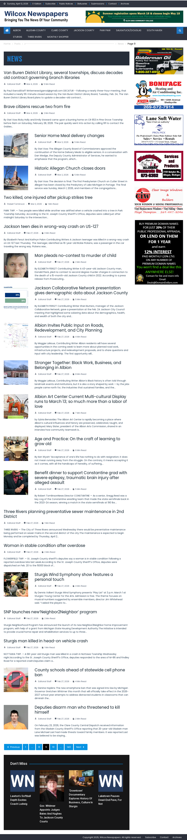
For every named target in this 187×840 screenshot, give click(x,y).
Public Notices (66, 3)
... (32, 746)
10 (53, 746)
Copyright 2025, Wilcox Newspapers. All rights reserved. (112, 836)
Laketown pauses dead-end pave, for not (110, 799)
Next (80, 746)
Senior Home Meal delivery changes (69, 135)
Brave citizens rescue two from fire (37, 106)
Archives (125, 3)
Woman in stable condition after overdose (44, 545)
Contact (112, 3)
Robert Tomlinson (16, 203)
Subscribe (50, 3)
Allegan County (36, 29)
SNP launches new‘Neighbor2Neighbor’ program (50, 611)
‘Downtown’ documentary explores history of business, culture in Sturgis (81, 797)
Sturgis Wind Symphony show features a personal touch (74, 576)
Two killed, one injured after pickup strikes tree (48, 197)
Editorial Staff (13, 83)
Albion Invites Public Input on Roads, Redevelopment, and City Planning (69, 327)
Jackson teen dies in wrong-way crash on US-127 (51, 226)
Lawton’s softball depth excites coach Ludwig (20, 799)
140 (69, 746)
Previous (13, 746)
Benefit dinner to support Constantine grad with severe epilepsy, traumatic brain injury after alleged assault (81, 477)
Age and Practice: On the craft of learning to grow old (77, 441)
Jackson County (84, 29)
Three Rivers (35, 36)
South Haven (154, 29)
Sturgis (17, 36)
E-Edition (37, 3)
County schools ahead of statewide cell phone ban (80, 672)
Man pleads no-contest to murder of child (75, 255)
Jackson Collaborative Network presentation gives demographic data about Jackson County (81, 290)
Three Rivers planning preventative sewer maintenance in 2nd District (64, 513)
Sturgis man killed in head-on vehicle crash (46, 640)
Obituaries (82, 3)
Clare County (59, 29)
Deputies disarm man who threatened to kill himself (77, 709)
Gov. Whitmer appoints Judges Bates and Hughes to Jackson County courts (51, 813)
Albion (17, 29)
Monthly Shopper (57, 36)
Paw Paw (105, 29)
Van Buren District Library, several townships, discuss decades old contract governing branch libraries (63, 74)
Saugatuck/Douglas (128, 29)
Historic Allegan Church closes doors (70, 167)
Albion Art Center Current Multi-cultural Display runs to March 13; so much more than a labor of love (81, 401)
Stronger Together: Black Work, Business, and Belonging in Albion (78, 364)
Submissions (97, 3)
